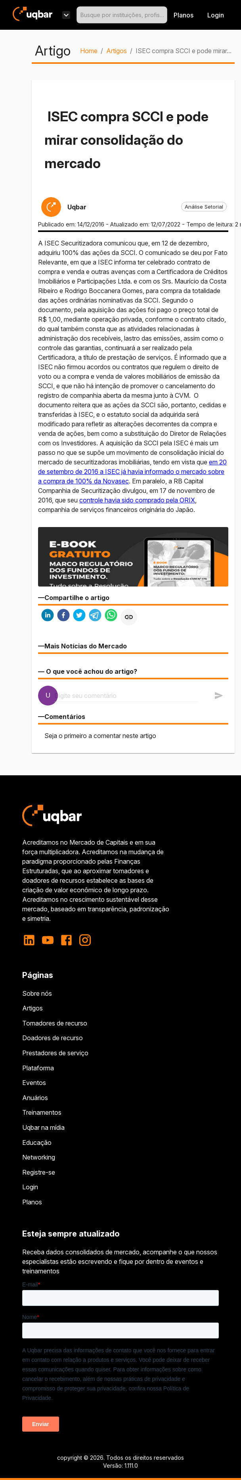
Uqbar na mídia (43, 1127)
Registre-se (38, 1172)
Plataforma (38, 1068)
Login (30, 1187)
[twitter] (79, 616)
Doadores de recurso (52, 1038)
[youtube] (47, 940)
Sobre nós (37, 993)
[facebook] (63, 616)
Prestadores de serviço (55, 1053)
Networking (38, 1157)
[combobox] (122, 14)
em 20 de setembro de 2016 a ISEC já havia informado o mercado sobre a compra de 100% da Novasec (132, 471)
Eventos (34, 1083)
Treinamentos (41, 1112)
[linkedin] (47, 616)
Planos (183, 15)
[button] (204, 206)
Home (89, 51)
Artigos (116, 51)
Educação (37, 1142)
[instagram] (85, 940)
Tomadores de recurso (54, 1023)
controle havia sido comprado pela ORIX (137, 500)
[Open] (163, 15)
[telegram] (95, 616)
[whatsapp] (111, 616)
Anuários (35, 1098)
